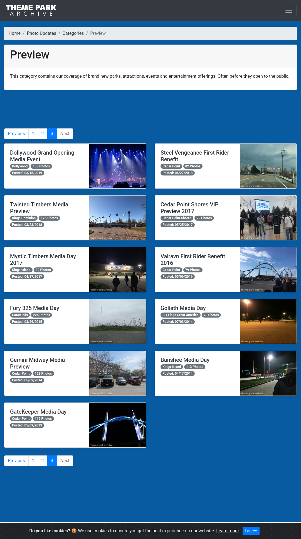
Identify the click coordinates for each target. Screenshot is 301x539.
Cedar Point (171, 166)
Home (15, 33)
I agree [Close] (251, 531)
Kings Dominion (24, 218)
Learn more (227, 530)
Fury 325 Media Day (34, 308)
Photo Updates (41, 33)
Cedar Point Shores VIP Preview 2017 (189, 207)
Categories (73, 33)
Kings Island (21, 270)
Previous (16, 133)
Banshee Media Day (185, 360)
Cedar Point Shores (176, 218)
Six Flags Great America (180, 315)
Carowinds (20, 315)
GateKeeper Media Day (38, 411)
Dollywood (20, 166)
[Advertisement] (150, 109)
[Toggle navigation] (289, 10)
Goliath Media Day (183, 308)
